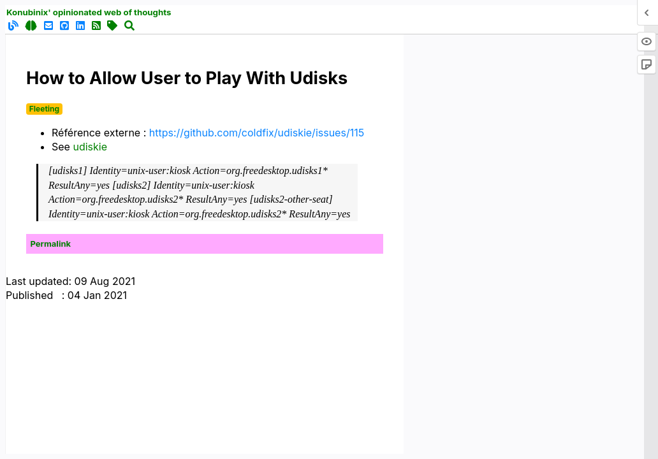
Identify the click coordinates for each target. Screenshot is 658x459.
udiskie (90, 146)
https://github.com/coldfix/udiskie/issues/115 (256, 132)
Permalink (51, 243)
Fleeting (44, 108)
